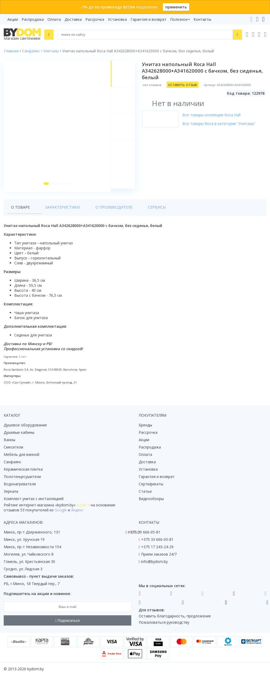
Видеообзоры (151, 498)
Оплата (54, 19)
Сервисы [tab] (132, 210)
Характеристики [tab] (54, 210)
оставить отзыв (182, 84)
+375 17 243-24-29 (157, 547)
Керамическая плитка (23, 469)
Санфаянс (12, 462)
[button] (45, 187)
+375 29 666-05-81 (144, 532)
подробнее (146, 6)
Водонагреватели (20, 484)
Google (61, 510)
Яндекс (77, 510)
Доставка (73, 19)
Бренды (145, 425)
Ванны (9, 439)
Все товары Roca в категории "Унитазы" (219, 123)
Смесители (13, 447)
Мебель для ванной (21, 454)
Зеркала (11, 491)
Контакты (202, 19)
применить (176, 6)
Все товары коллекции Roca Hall (212, 114)
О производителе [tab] (97, 210)
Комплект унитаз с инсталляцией (34, 498)
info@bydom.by (154, 561)
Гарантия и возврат (148, 19)
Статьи (145, 491)
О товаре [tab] (20, 210)
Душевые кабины (19, 432)
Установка (117, 19)
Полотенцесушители (22, 476)
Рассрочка (94, 19)
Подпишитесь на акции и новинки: (37, 593)
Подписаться (67, 620)
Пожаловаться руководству (164, 622)
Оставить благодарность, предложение (175, 616)
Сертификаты (151, 484)
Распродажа (33, 19)
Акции (12, 19)
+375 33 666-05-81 (157, 539)
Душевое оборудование (25, 425)
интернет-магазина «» (47, 505)
